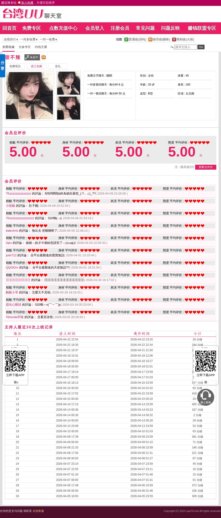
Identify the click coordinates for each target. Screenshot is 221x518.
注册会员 (119, 28)
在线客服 (38, 511)
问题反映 (170, 28)
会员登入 (94, 28)
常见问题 (145, 28)
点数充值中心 (63, 28)
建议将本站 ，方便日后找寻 (28, 2)
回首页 (9, 28)
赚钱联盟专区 (202, 28)
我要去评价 (206, 167)
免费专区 (31, 28)
